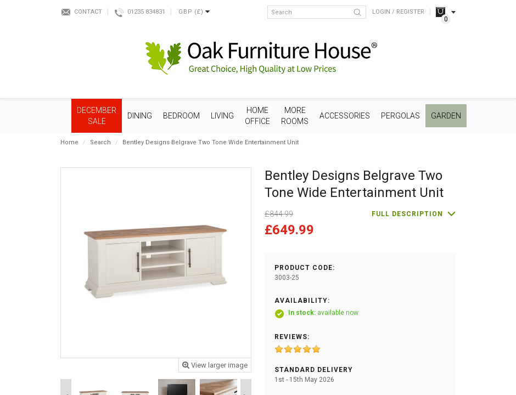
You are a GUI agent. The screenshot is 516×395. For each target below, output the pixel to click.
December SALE (96, 116)
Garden (446, 115)
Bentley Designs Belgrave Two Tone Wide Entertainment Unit (210, 142)
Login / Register (398, 11)
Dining (139, 115)
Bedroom (181, 115)
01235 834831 (146, 11)
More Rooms (295, 116)
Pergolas (400, 115)
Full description (407, 214)
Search (100, 142)
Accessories (344, 115)
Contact (88, 11)
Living (222, 115)
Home (69, 142)
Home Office (257, 116)
